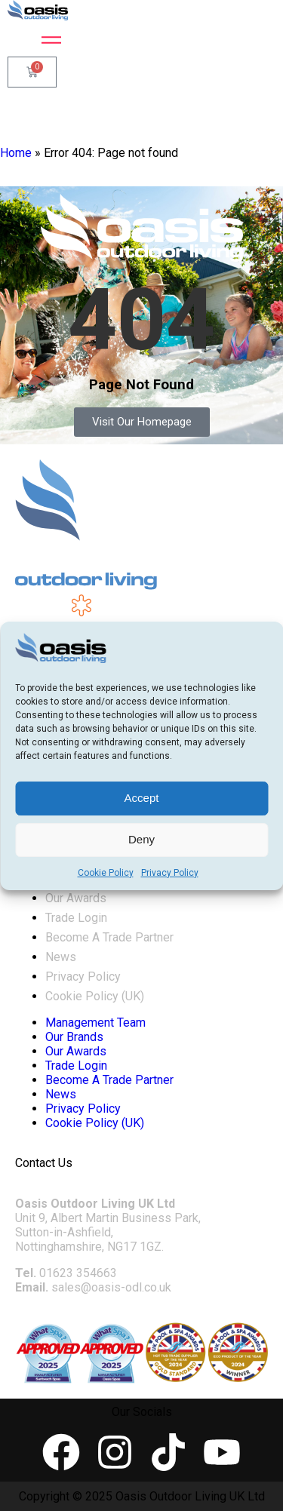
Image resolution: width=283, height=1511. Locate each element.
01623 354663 (78, 1273)
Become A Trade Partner (109, 937)
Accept (142, 797)
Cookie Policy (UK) (94, 996)
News (60, 957)
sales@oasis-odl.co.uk (111, 1287)
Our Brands (74, 1037)
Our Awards (75, 898)
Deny (141, 839)
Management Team (95, 1022)
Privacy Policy (169, 873)
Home (16, 153)
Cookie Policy (106, 873)
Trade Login (76, 918)
